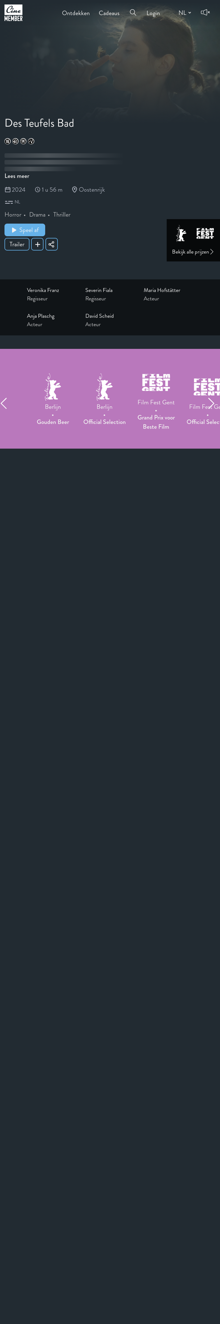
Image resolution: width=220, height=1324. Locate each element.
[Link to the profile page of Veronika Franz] (51, 290)
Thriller (61, 214)
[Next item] (214, 403)
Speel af (25, 230)
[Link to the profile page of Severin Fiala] (110, 290)
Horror (12, 214)
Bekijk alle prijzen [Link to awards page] (193, 252)
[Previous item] (6, 403)
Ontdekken (76, 9)
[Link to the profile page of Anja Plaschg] (51, 316)
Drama (37, 214)
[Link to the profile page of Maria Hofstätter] (168, 290)
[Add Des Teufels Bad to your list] (37, 244)
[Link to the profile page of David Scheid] (110, 316)
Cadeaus (109, 9)
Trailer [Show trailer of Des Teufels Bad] (17, 244)
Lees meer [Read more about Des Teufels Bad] (16, 175)
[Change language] (184, 12)
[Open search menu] (133, 9)
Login (153, 9)
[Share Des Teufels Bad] (51, 244)
